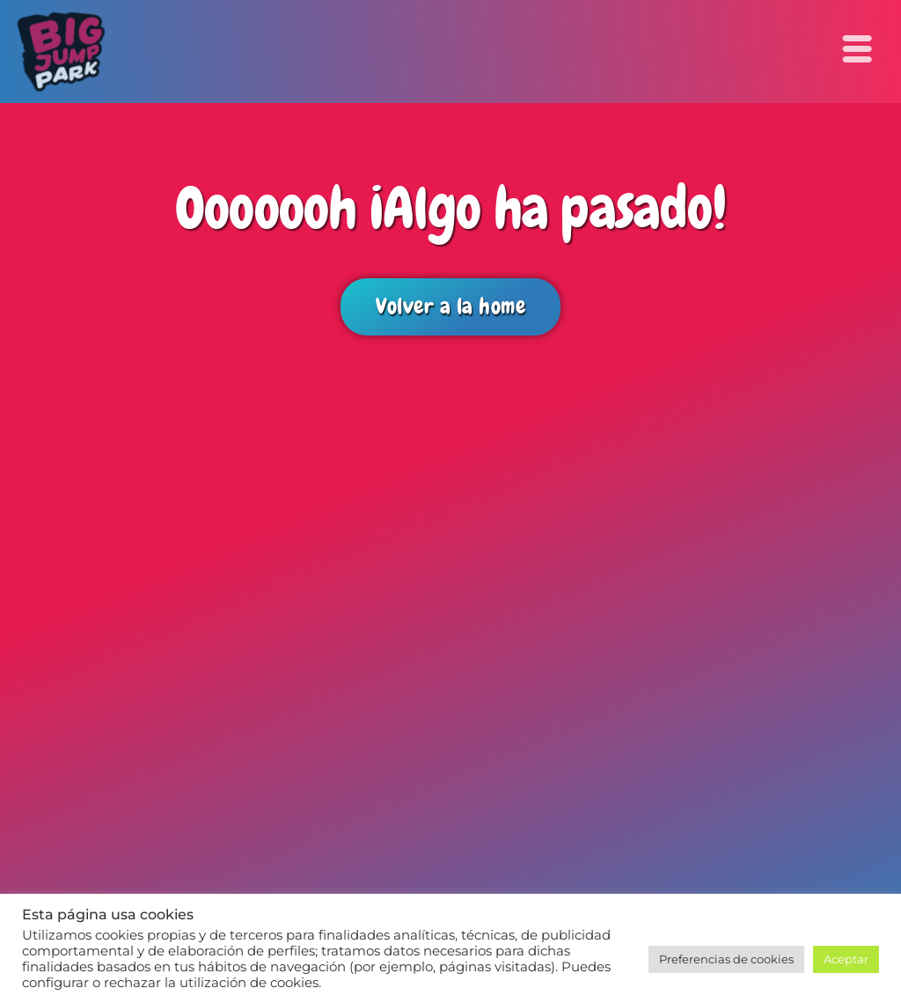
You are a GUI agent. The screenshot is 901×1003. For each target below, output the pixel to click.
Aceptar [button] (846, 959)
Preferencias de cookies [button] (726, 959)
